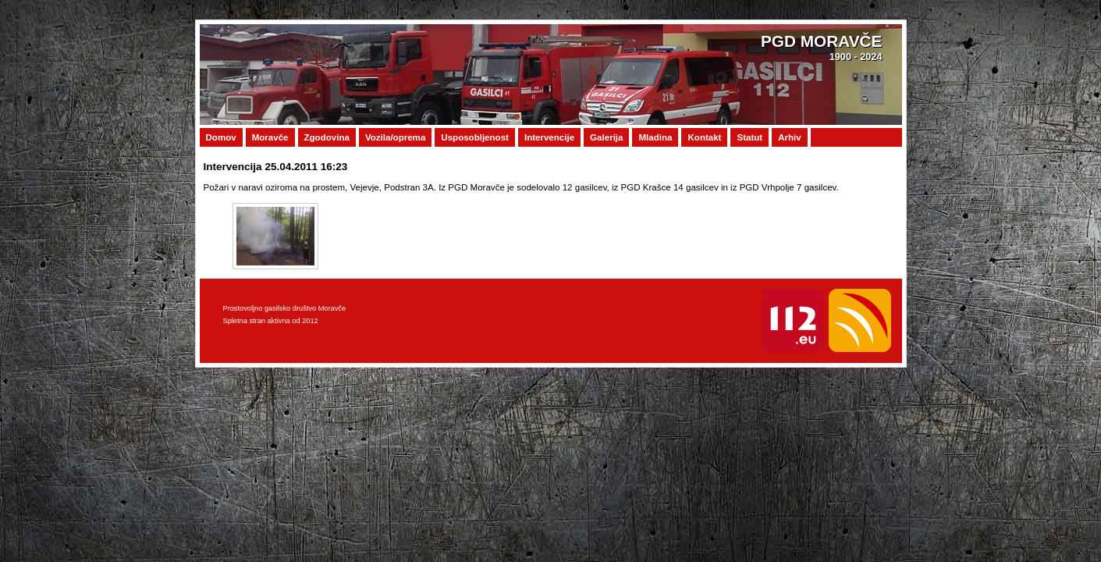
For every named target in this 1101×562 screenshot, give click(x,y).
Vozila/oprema (395, 137)
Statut (749, 137)
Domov (221, 137)
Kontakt (704, 137)
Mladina (655, 137)
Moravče (270, 137)
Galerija (606, 137)
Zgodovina (327, 137)
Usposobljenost (475, 137)
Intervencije (549, 137)
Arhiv (789, 137)
